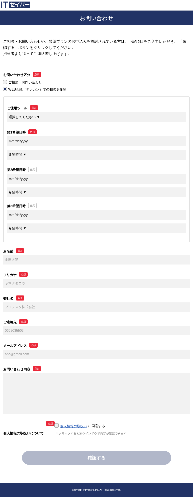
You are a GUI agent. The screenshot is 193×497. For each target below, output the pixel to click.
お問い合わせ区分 (16, 75)
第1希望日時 (16, 132)
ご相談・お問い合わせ (25, 82)
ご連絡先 (10, 322)
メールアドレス (15, 345)
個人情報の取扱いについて (23, 433)
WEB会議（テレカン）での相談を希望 (37, 89)
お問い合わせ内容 (16, 369)
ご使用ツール (17, 108)
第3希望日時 (16, 206)
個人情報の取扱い (73, 426)
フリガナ (10, 275)
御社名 (8, 298)
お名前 (8, 251)
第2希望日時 (16, 170)
